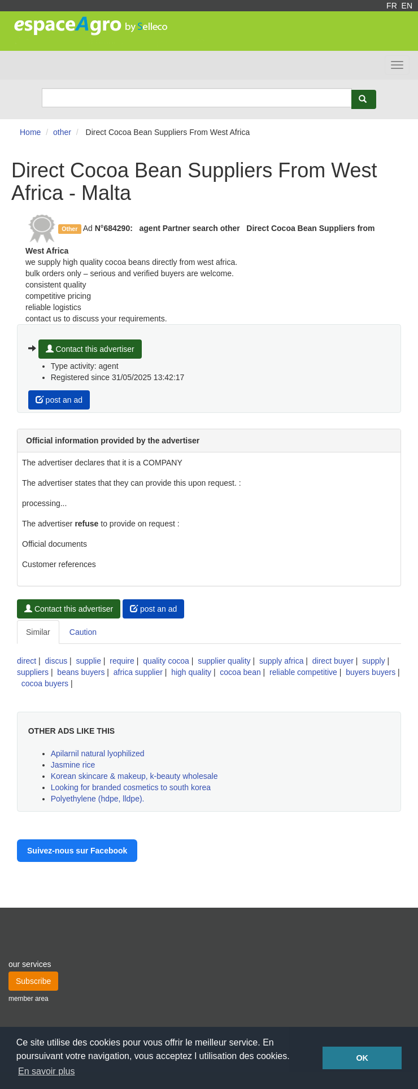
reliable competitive (303, 672)
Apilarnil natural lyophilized (98, 753)
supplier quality (224, 660)
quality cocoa (166, 660)
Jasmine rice (73, 764)
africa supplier (138, 672)
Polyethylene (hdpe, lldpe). (98, 798)
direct (26, 660)
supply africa (281, 660)
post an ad (59, 399)
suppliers (33, 672)
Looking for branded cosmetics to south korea (131, 787)
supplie (88, 660)
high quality (191, 672)
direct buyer (333, 660)
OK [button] (362, 1057)
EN (407, 5)
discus (56, 660)
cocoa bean (240, 672)
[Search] (197, 97)
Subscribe (33, 981)
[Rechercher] (363, 99)
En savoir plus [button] (46, 1071)
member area (28, 999)
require (122, 660)
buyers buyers (370, 672)
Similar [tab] (38, 632)
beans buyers (80, 672)
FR (391, 5)
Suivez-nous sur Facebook (77, 850)
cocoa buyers (44, 683)
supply (373, 660)
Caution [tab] (83, 632)
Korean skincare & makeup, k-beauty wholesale (134, 776)
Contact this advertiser (90, 349)
